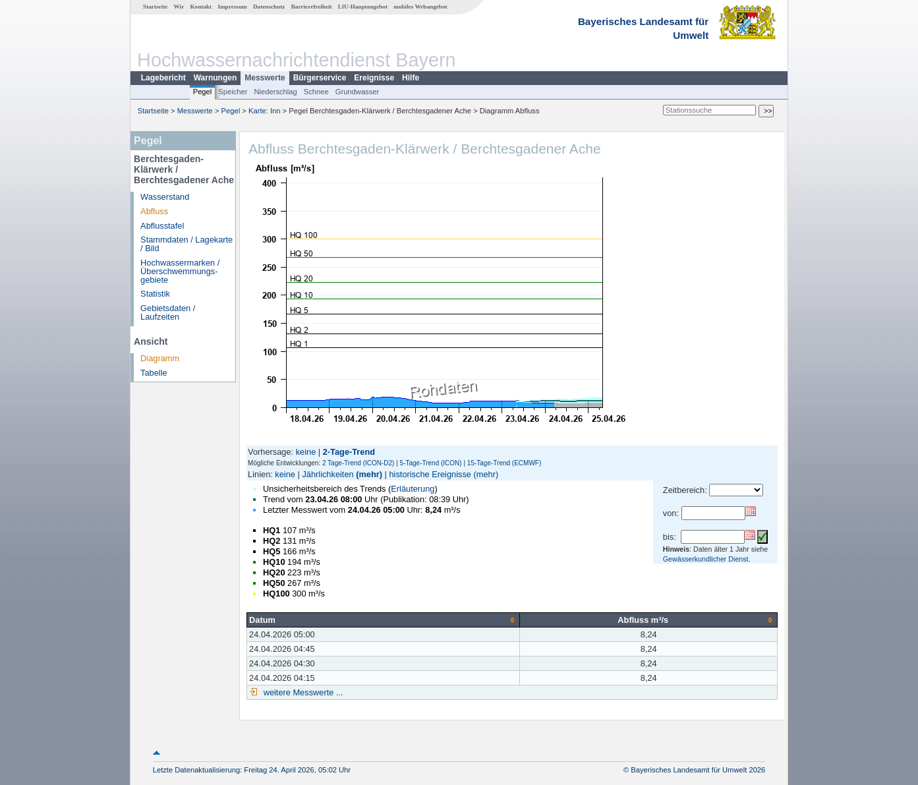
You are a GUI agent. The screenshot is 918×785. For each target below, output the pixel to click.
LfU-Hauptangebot (362, 6)
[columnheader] (383, 619)
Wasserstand (164, 197)
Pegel (202, 92)
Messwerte (264, 77)
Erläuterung (412, 489)
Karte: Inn (264, 111)
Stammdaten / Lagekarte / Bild (186, 244)
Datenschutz (269, 6)
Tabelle (153, 373)
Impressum (231, 6)
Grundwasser (357, 92)
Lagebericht (163, 77)
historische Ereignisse (430, 474)
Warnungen (215, 77)
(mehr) (369, 474)
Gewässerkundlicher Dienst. (707, 559)
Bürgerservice (320, 77)
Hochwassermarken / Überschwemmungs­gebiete (179, 271)
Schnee (316, 92)
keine (306, 452)
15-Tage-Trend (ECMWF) (504, 463)
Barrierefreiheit (311, 6)
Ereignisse (374, 77)
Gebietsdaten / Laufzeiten (167, 312)
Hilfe (410, 77)
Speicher (232, 92)
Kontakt (201, 6)
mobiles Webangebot (420, 6)
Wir (179, 6)
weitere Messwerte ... (302, 692)
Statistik (155, 294)
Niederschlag (275, 92)
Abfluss (154, 211)
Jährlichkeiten (327, 474)
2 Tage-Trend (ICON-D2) (358, 463)
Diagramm (159, 358)
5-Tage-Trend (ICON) (431, 463)
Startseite (155, 6)
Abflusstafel (162, 226)
